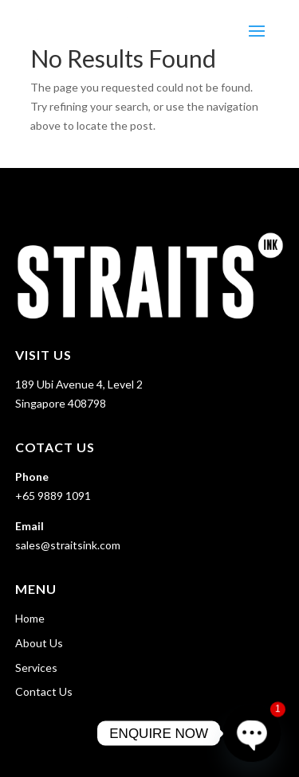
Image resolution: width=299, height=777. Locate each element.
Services (36, 667)
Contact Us (44, 691)
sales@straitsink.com (67, 545)
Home (30, 618)
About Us (39, 643)
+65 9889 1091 (53, 495)
